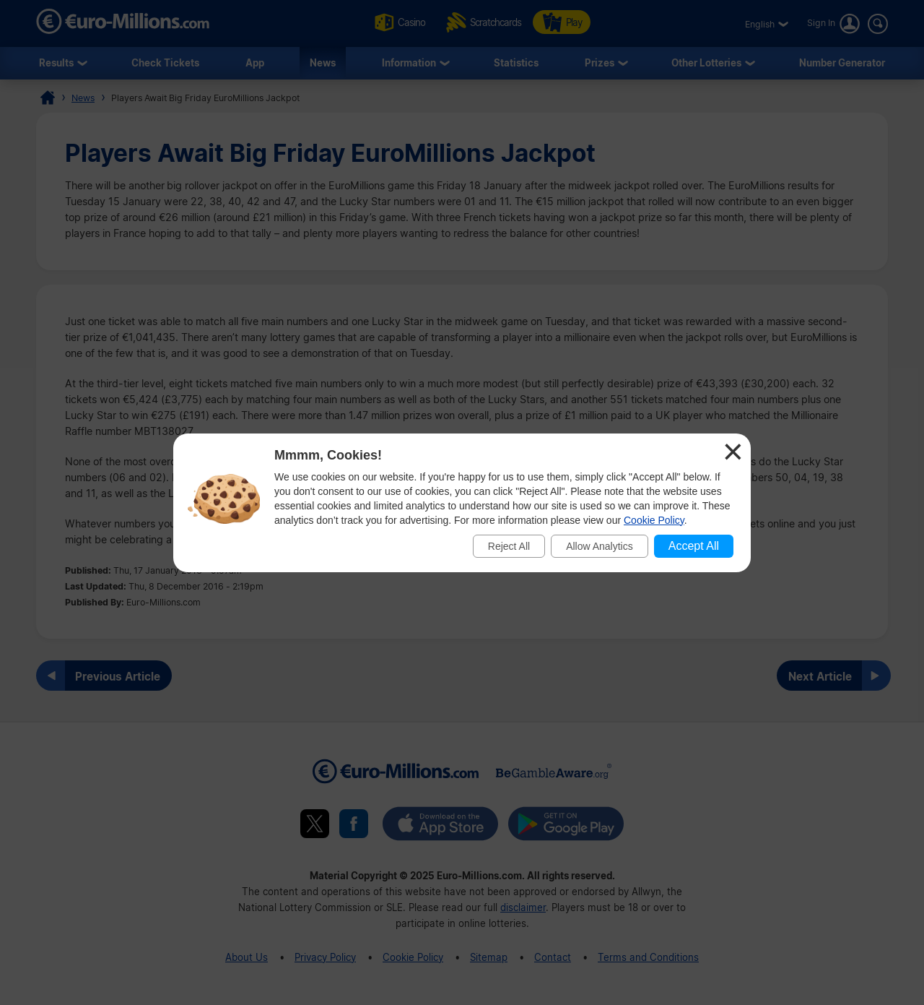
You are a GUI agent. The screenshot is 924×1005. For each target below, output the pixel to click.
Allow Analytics (599, 546)
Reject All (509, 546)
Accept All (693, 546)
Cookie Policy (654, 520)
